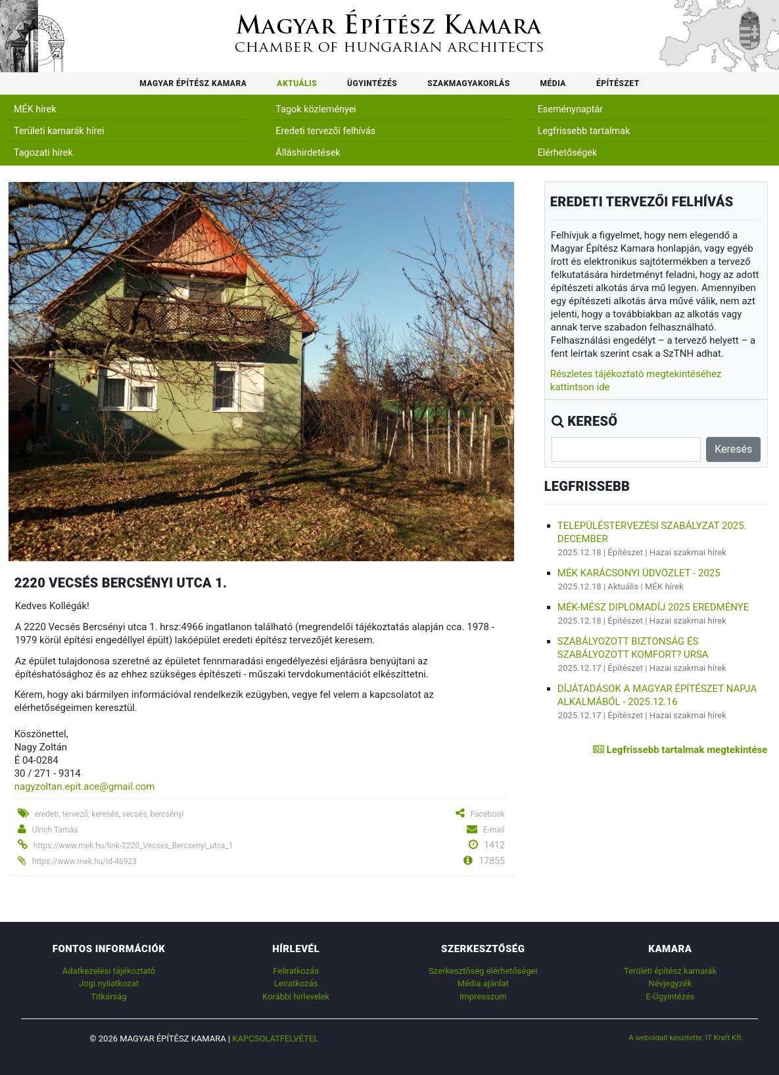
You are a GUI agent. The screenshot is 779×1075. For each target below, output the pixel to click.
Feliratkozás (296, 971)
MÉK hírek (35, 109)
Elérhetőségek (568, 152)
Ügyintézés (372, 83)
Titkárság (108, 996)
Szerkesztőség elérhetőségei (483, 971)
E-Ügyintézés (670, 996)
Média (553, 83)
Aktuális (297, 83)
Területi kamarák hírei (59, 131)
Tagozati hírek (43, 152)
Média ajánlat (483, 983)
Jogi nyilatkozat (109, 983)
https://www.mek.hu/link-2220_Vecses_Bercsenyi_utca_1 (133, 845)
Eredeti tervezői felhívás (325, 131)
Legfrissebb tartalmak (584, 131)
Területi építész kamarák (670, 971)
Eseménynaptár (570, 109)
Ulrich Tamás (55, 830)
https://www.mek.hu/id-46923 (84, 861)
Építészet (618, 83)
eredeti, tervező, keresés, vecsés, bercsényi (109, 814)
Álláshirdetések (307, 152)
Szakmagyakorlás (468, 83)
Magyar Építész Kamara (193, 83)
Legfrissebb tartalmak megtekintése (680, 750)
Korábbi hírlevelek (295, 996)
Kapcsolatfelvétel (275, 1038)
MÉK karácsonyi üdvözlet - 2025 (638, 573)
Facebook (488, 814)
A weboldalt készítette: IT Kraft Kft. (686, 1037)
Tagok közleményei (315, 109)
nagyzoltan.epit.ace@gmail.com (84, 786)
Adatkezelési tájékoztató (108, 971)
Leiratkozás (296, 983)
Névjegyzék (670, 983)
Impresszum (483, 996)
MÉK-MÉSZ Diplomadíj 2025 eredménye (653, 607)
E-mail (494, 830)
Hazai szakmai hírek (687, 552)
